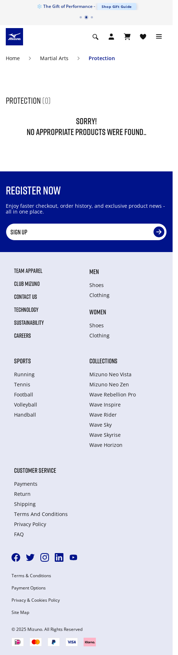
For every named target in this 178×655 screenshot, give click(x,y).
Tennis (22, 384)
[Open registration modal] (111, 36)
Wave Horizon (106, 444)
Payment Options (29, 588)
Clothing (99, 295)
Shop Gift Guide (117, 6)
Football (23, 394)
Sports (22, 361)
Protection (102, 58)
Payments (25, 483)
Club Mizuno (27, 283)
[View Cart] (127, 36)
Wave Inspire (105, 404)
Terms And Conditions (41, 514)
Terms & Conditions (31, 575)
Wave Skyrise (105, 434)
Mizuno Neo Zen (109, 384)
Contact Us (25, 296)
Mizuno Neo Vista (110, 374)
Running (24, 374)
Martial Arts (54, 58)
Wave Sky (100, 424)
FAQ (19, 534)
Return (22, 493)
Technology (26, 309)
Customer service (35, 470)
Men (94, 271)
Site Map (20, 612)
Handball (25, 414)
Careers (22, 335)
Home (13, 58)
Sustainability (29, 322)
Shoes (96, 285)
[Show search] (95, 36)
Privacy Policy (30, 524)
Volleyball (25, 404)
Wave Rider (103, 414)
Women (97, 312)
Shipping (25, 504)
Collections (103, 361)
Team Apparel (28, 270)
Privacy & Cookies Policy (36, 600)
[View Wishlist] (143, 36)
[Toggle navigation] (159, 36)
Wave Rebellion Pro (112, 394)
